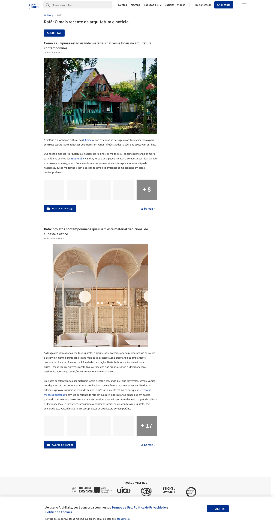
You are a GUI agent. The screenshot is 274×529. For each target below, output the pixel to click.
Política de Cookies (58, 512)
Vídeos (181, 5)
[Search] (82, 4)
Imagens (135, 5)
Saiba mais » (147, 209)
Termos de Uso (122, 507)
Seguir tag (54, 33)
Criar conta (223, 5)
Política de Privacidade (150, 507)
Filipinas (88, 140)
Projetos (122, 5)
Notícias (169, 5)
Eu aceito (218, 509)
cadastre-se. (123, 519)
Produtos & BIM (152, 5)
